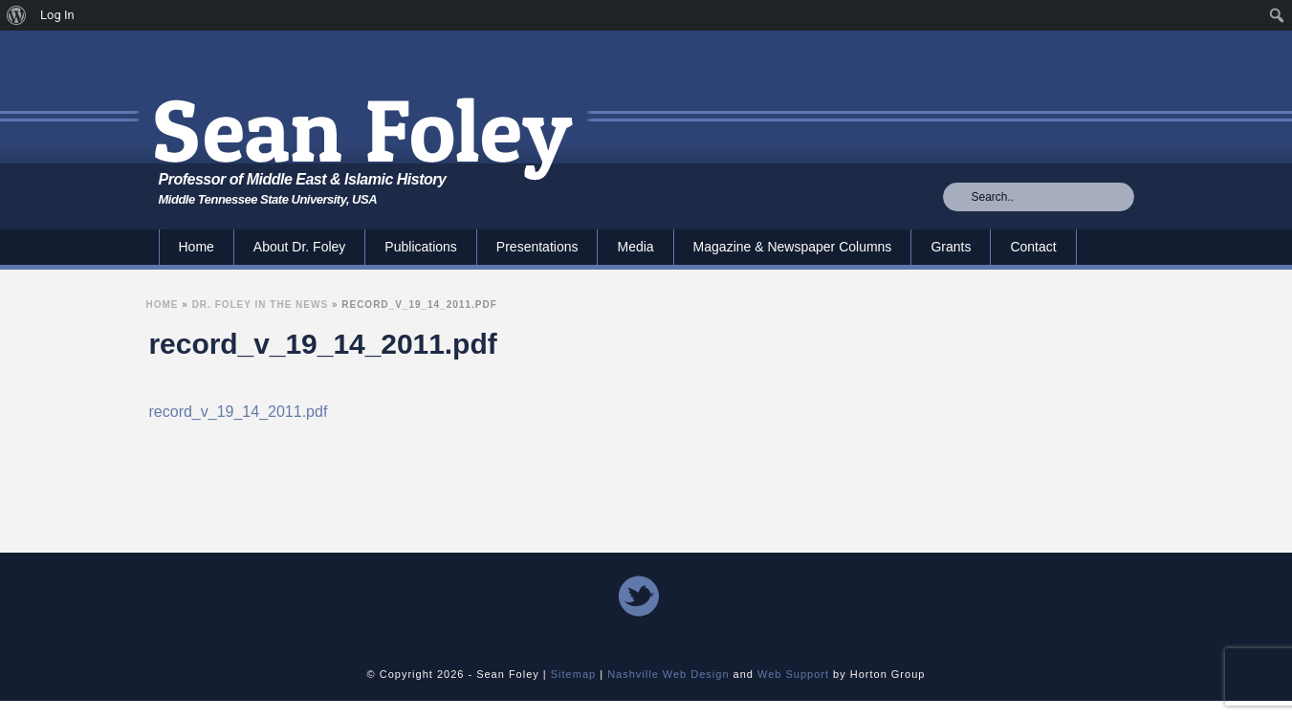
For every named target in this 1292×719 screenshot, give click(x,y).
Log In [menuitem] (57, 15)
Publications (420, 246)
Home (196, 246)
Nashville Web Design (668, 674)
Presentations (537, 246)
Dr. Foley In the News (260, 304)
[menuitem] (16, 15)
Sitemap (573, 674)
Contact (1033, 246)
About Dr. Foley (299, 246)
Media (635, 246)
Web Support (793, 674)
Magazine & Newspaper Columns (792, 246)
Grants (951, 246)
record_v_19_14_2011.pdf (238, 411)
